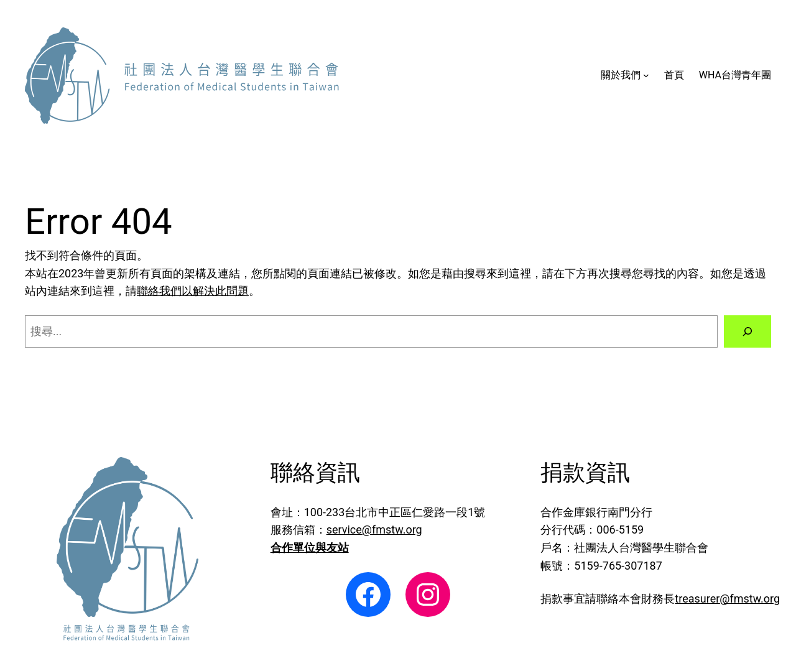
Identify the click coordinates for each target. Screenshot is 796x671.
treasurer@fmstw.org (727, 598)
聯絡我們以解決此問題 (193, 290)
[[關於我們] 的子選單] (646, 75)
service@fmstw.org (374, 529)
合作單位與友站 (310, 547)
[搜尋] (747, 331)
